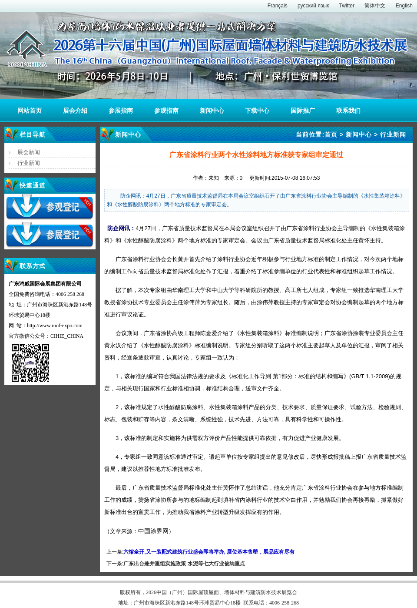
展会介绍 (75, 110)
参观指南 (166, 110)
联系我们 (348, 110)
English (404, 6)
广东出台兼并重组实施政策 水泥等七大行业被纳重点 (184, 564)
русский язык (313, 6)
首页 (331, 134)
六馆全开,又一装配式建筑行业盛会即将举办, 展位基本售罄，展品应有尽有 (209, 552)
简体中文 (374, 6)
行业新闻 (28, 163)
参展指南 (121, 110)
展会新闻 (28, 152)
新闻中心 (212, 110)
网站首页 (29, 110)
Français (278, 6)
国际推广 (303, 110)
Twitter (346, 6)
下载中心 (257, 110)
